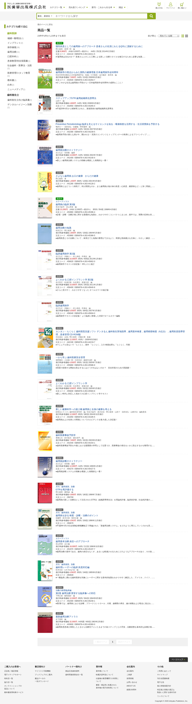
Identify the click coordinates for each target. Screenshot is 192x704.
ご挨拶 (129, 675)
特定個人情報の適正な (171, 691)
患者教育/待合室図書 (18, 61)
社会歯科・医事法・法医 (19, 67)
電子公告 (160, 682)
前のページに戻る (45, 24)
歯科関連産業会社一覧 (74, 675)
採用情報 (130, 678)
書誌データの (49, 680)
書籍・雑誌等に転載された (110, 686)
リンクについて (163, 696)
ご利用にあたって (164, 671)
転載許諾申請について (104, 675)
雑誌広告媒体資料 (72, 671)
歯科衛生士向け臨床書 (19, 100)
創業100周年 (131, 690)
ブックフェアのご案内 (43, 675)
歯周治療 (13, 52)
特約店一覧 (8, 678)
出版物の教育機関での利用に (110, 680)
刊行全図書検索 (163, 678)
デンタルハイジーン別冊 (19, 106)
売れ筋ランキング (77, 7)
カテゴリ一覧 (56, 7)
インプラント (15, 43)
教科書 (11, 80)
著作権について (102, 671)
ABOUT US (131, 686)
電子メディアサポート (13, 675)
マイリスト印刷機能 (42, 671)
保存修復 (13, 47)
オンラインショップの (18, 687)
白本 (10, 84)
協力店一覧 (8, 682)
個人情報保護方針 (164, 686)
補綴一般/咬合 (15, 38)
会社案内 (130, 671)
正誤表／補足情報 (11, 671)
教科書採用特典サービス (13, 692)
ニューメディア (16, 89)
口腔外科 (13, 56)
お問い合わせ (132, 682)
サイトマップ (162, 675)
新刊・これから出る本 (102, 7)
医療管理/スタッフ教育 (18, 74)
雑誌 (121, 7)
